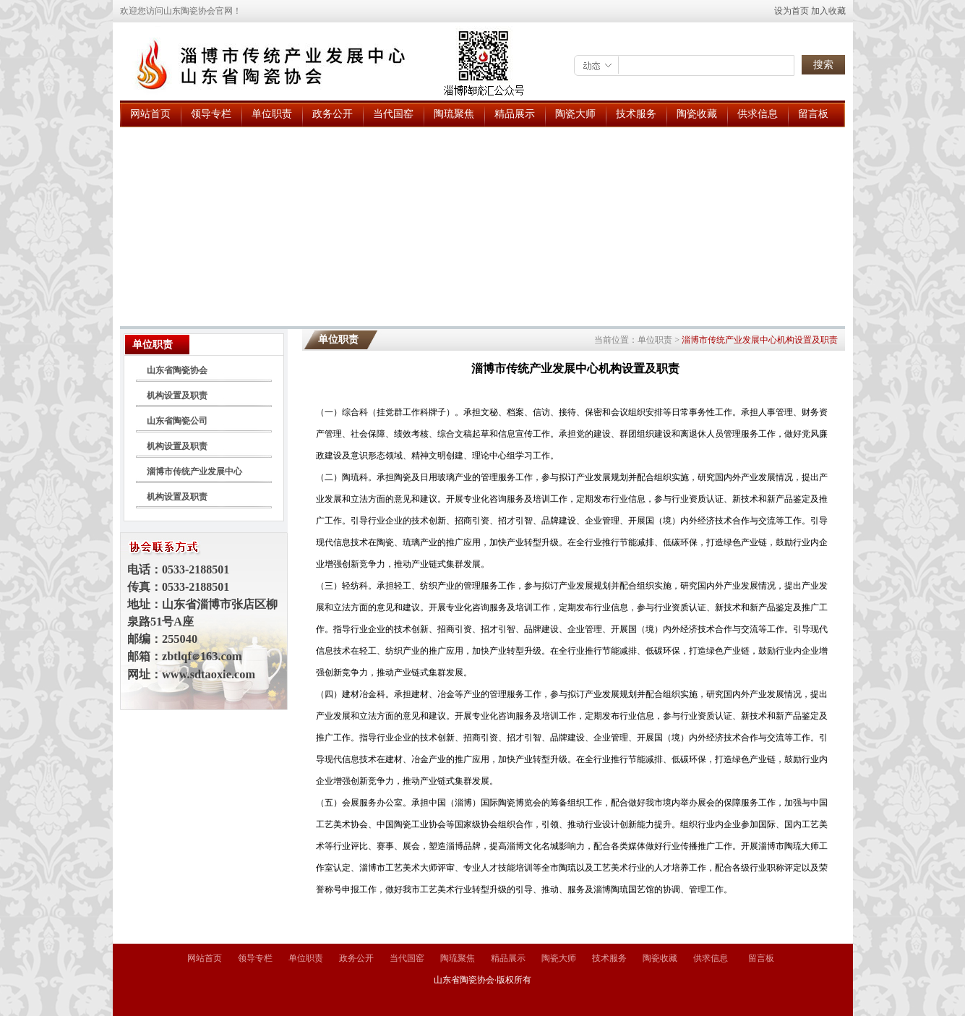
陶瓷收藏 (697, 113)
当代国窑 (393, 113)
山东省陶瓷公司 (177, 421)
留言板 (813, 113)
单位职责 (272, 113)
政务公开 (332, 113)
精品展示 (514, 113)
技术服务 (636, 113)
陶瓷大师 (575, 113)
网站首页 (150, 113)
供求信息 (757, 113)
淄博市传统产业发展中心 (194, 471)
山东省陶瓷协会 (177, 370)
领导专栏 (211, 113)
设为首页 (791, 11)
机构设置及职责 (177, 395)
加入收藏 (828, 11)
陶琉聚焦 (454, 113)
